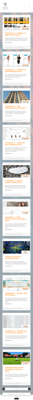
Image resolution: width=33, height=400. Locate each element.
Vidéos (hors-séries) (13, 383)
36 (18, 388)
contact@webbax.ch (5, 9)
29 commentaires (20, 83)
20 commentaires (20, 194)
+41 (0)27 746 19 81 (5, 8)
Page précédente (4, 389)
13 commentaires (19, 120)
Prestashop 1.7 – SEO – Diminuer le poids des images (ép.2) (15, 218)
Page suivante (29, 389)
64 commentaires (20, 158)
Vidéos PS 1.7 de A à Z (14, 47)
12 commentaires (20, 308)
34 (14, 388)
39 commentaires (20, 345)
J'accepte (16, 398)
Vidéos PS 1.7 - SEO (13, 120)
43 (22, 388)
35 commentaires (20, 47)
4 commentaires (19, 383)
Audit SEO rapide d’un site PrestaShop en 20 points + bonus (14, 369)
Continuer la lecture (8, 42)
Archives (11, 270)
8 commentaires (16, 270)
